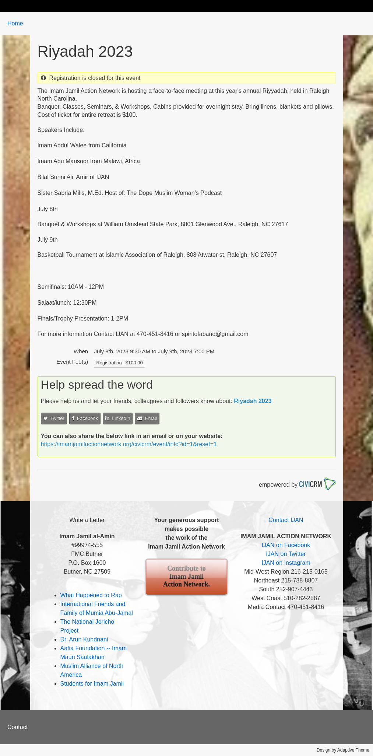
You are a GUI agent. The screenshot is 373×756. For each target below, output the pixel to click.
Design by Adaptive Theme (343, 750)
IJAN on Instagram (285, 563)
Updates (98, 6)
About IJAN (216, 6)
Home (23, 6)
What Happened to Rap (91, 595)
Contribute (258, 6)
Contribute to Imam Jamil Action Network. (186, 576)
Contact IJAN (285, 520)
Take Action (138, 6)
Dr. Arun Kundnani (84, 639)
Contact (17, 727)
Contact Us (301, 6)
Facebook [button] (85, 418)
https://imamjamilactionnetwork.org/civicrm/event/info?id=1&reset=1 (129, 444)
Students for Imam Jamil (92, 683)
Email (147, 418)
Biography (58, 6)
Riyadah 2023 (252, 401)
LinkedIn (117, 418)
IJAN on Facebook (286, 545)
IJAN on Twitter (286, 554)
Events (177, 6)
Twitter (53, 418)
